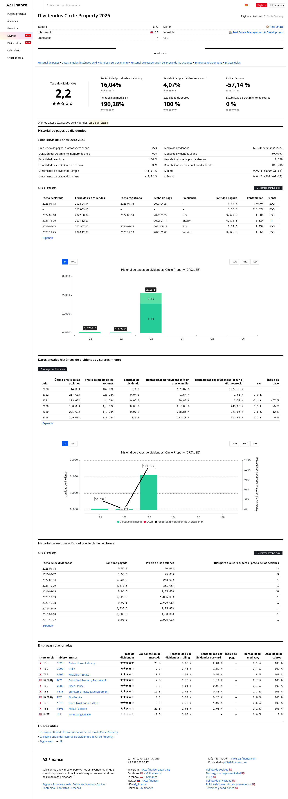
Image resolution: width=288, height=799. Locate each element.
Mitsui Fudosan (78, 708)
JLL (59, 714)
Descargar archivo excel (268, 187)
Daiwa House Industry (82, 663)
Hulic (72, 669)
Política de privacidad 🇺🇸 (220, 780)
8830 (60, 691)
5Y (65, 261)
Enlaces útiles (232, 62)
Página (245, 16)
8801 (60, 708)
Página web (47, 741)
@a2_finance (150, 780)
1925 (60, 663)
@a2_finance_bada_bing (155, 769)
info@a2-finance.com (243, 758)
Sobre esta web (62, 784)
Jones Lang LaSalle (80, 714)
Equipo (100, 784)
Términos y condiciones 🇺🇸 (222, 788)
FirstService (75, 697)
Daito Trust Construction (83, 703)
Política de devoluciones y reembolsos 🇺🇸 (230, 784)
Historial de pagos (48, 62)
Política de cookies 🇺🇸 (219, 769)
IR (272, 220)
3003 (60, 668)
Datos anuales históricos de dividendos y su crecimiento (95, 62)
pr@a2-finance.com (235, 762)
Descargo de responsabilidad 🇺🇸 (225, 773)
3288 (60, 686)
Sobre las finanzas (84, 784)
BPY (59, 680)
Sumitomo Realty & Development (88, 691)
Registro (262, 5)
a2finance (151, 777)
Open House (76, 686)
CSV (254, 261)
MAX (73, 261)
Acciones (257, 16)
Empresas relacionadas (208, 62)
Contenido (48, 788)
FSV (59, 697)
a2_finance (139, 784)
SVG (234, 261)
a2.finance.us (153, 773)
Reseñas (76, 788)
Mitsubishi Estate (79, 674)
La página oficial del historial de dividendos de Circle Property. (77, 736)
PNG (244, 261)
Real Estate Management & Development (258, 32)
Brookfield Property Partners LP (88, 680)
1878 (60, 703)
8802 (60, 674)
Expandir (47, 238)
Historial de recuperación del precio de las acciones (161, 62)
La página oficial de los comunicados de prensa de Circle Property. (79, 732)
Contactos (63, 788)
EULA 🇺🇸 (211, 777)
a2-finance (147, 788)
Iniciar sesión (277, 5)
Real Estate (276, 26)
